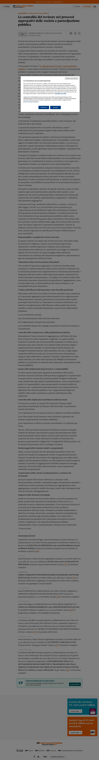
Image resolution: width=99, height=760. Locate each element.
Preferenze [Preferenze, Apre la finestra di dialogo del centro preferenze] (44, 107)
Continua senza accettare (72, 78)
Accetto (55, 107)
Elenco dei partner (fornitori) (31, 101)
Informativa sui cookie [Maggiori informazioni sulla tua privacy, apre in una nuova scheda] (60, 93)
